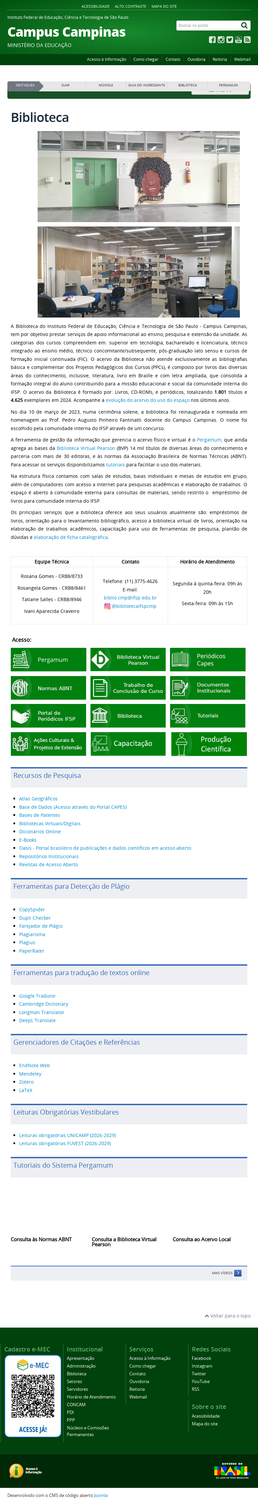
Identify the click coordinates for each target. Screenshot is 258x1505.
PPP (71, 1420)
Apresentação (80, 1358)
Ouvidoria (196, 59)
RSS (195, 1389)
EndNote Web (34, 1065)
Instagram (202, 1366)
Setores (74, 1381)
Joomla (101, 1495)
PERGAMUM (228, 85)
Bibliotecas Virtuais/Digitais (50, 823)
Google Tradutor (37, 996)
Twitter (199, 1374)
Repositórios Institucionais (49, 856)
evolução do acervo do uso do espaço (147, 400)
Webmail (242, 59)
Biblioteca (76, 1374)
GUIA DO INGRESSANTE (146, 85)
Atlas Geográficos (38, 798)
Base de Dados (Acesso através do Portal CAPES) (73, 807)
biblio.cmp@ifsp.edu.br (130, 597)
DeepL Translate (37, 1020)
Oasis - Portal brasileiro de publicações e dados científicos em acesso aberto (105, 848)
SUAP (65, 85)
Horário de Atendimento (91, 1397)
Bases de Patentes (39, 815)
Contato (173, 59)
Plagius (27, 942)
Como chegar (146, 59)
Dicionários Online (40, 831)
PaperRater (31, 951)
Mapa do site (164, 6)
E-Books (28, 840)
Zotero (26, 1082)
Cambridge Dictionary (43, 1004)
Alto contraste (130, 6)
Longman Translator (41, 1012)
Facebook (201, 1358)
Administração (81, 1366)
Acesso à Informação (106, 59)
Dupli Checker (35, 918)
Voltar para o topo (228, 1315)
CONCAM (76, 1405)
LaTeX (25, 1090)
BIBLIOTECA (187, 85)
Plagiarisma (32, 934)
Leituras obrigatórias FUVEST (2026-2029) (65, 1143)
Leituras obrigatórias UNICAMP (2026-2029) (67, 1135)
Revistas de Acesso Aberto (48, 864)
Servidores (77, 1389)
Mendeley (30, 1074)
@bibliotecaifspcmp (134, 606)
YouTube (201, 1381)
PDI (70, 1412)
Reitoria (220, 59)
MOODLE (106, 85)
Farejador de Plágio (40, 926)
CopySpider (32, 909)
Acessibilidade (96, 6)
